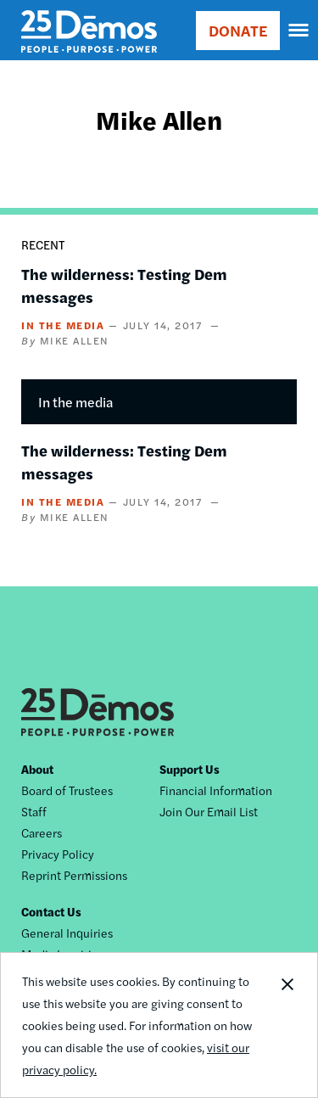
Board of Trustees (67, 789)
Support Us (189, 768)
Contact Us (51, 911)
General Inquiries (67, 932)
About (37, 768)
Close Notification (286, 1025)
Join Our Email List (208, 811)
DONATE (238, 30)
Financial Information (215, 789)
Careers (41, 832)
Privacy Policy (57, 853)
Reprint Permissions (74, 874)
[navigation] (299, 30)
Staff (34, 811)
